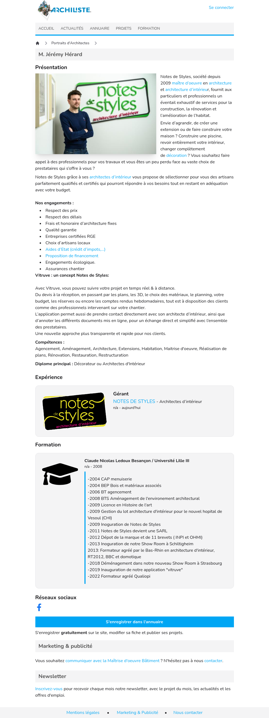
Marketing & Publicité (137, 713)
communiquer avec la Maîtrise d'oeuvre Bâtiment (113, 661)
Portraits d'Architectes (71, 43)
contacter (213, 661)
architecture (220, 83)
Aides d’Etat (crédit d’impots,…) (76, 249)
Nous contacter (188, 713)
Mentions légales (82, 713)
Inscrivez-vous (49, 689)
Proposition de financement (72, 256)
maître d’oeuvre (187, 83)
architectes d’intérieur (110, 177)
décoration (176, 155)
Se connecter (221, 8)
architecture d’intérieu (186, 90)
